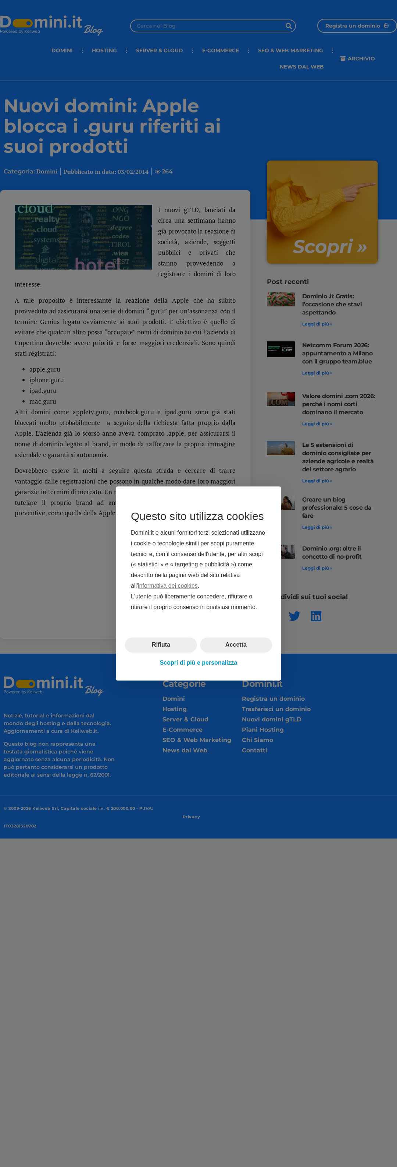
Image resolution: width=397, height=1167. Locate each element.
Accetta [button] (236, 645)
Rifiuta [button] (161, 645)
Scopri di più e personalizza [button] (198, 663)
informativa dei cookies (168, 586)
